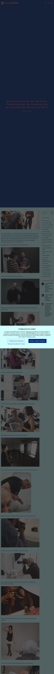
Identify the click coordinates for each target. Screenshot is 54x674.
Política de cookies (31, 336)
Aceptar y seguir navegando (37, 341)
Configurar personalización (16, 341)
